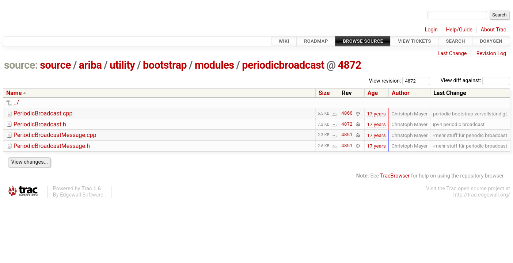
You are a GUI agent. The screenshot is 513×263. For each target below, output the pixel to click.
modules (214, 65)
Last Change (452, 53)
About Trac (493, 30)
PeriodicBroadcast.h (40, 124)
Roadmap (316, 41)
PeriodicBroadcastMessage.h (52, 145)
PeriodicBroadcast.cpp (43, 113)
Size (324, 92)
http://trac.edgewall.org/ (481, 195)
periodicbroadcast (283, 65)
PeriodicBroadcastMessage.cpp (55, 135)
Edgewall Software (81, 195)
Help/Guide (459, 30)
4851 (347, 135)
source (55, 65)
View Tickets (414, 41)
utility (122, 65)
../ (16, 102)
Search (455, 41)
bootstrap (165, 65)
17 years (376, 114)
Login (431, 30)
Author (401, 92)
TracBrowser (395, 176)
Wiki (284, 41)
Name (14, 92)
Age (373, 92)
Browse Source (363, 41)
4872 (349, 65)
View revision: (385, 80)
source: (21, 65)
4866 (347, 113)
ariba (90, 65)
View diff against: (475, 80)
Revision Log (491, 53)
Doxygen (491, 41)
